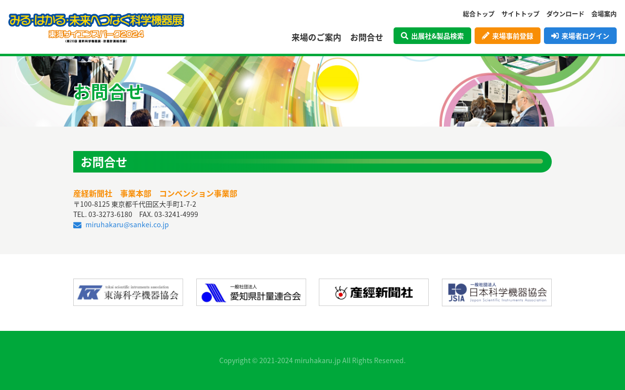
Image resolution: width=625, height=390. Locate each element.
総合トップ (479, 13)
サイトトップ (520, 13)
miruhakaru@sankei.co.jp (121, 224)
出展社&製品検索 (432, 36)
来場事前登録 (507, 36)
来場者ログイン (580, 36)
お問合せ (366, 37)
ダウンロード (565, 13)
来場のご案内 (316, 37)
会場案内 (604, 13)
